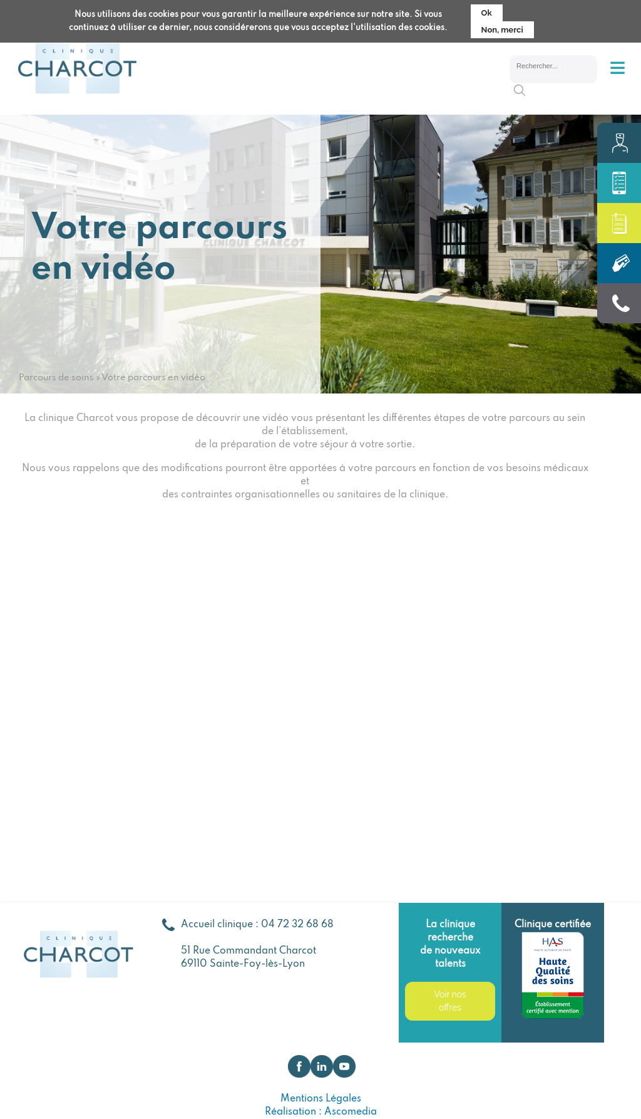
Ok (486, 13)
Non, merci (502, 29)
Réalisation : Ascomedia (321, 1112)
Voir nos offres (450, 1000)
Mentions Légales (320, 1099)
